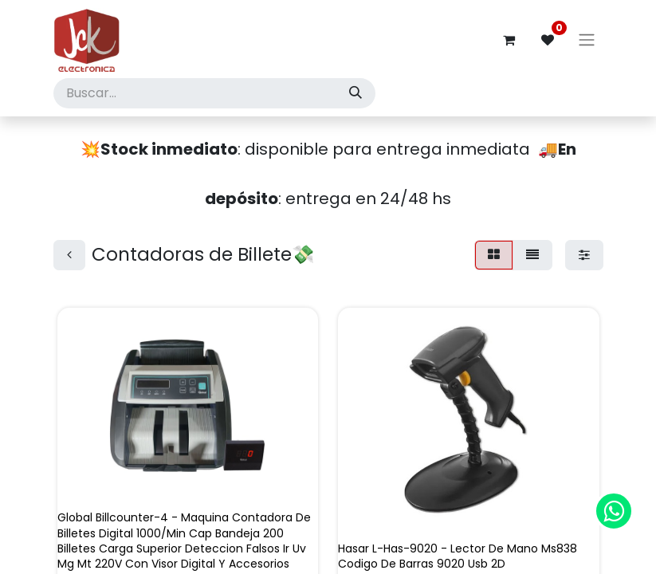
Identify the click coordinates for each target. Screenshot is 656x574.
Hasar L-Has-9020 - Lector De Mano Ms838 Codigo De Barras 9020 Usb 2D (457, 556)
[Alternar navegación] (586, 40)
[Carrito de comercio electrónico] (509, 40)
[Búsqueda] (355, 93)
